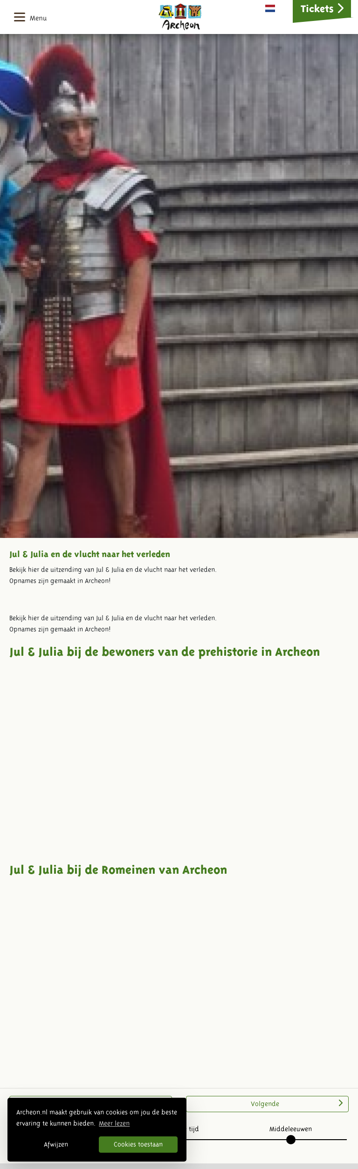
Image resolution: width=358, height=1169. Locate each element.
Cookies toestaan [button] (138, 1144)
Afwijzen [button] (56, 1144)
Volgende (297, 1103)
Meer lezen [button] (114, 1123)
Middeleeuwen (290, 1129)
